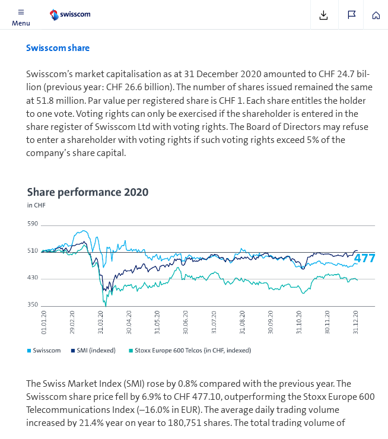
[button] (21, 15)
